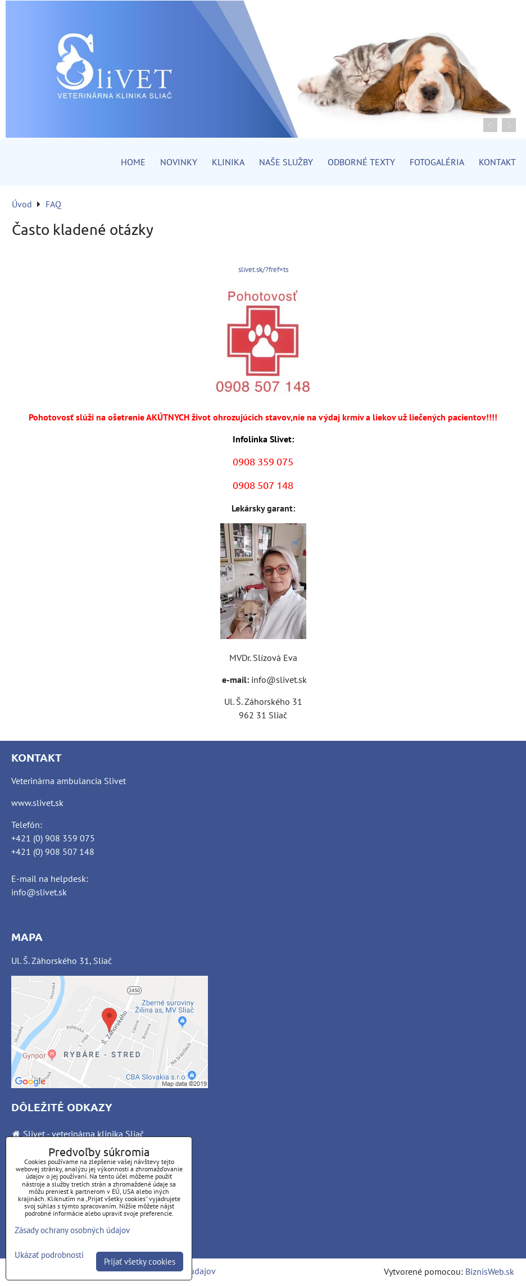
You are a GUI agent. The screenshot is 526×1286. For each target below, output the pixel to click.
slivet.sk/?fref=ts (263, 269)
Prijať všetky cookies (139, 1261)
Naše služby (286, 161)
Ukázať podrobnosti (49, 1255)
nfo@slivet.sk (40, 892)
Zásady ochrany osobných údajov (72, 1230)
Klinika (228, 161)
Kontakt (497, 161)
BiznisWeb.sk (489, 1271)
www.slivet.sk (37, 802)
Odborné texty (361, 161)
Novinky (178, 161)
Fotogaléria (437, 161)
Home (133, 161)
